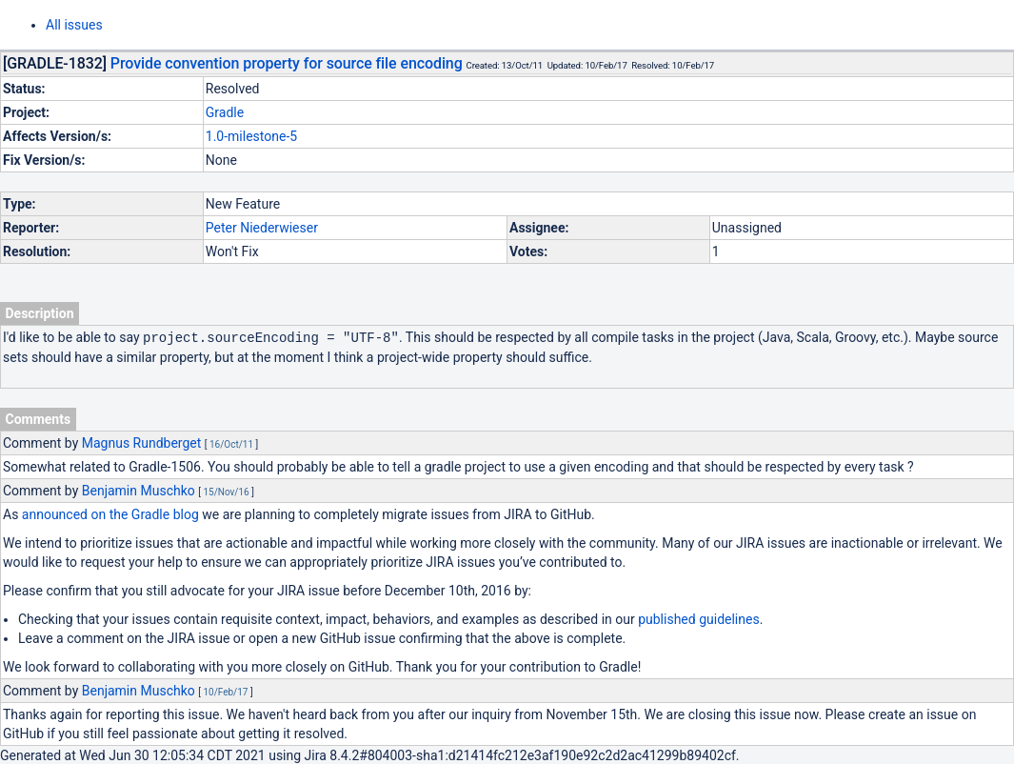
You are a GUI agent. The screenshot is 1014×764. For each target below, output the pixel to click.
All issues (74, 24)
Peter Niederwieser (262, 227)
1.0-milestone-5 (251, 136)
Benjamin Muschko (138, 489)
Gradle (225, 112)
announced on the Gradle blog (110, 513)
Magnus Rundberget (142, 442)
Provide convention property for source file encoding (286, 63)
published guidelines (698, 618)
